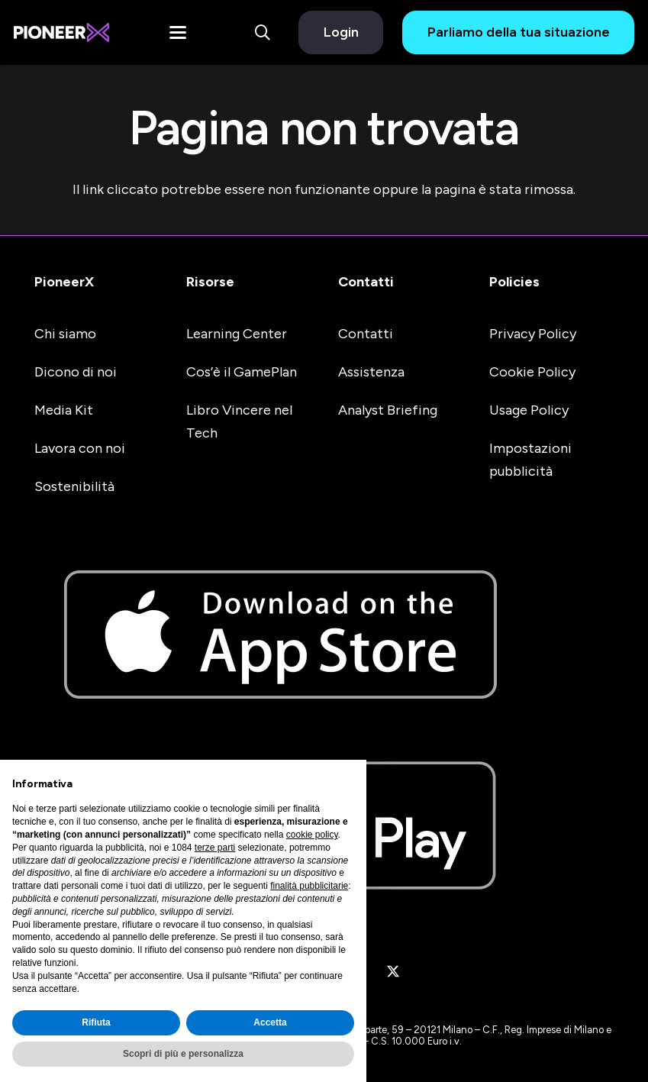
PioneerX (64, 281)
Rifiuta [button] (96, 1022)
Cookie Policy (532, 371)
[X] (393, 972)
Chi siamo (65, 333)
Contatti (366, 281)
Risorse (210, 281)
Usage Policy (529, 410)
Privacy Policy (532, 333)
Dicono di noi (75, 371)
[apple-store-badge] (324, 634)
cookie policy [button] (312, 834)
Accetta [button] (269, 1022)
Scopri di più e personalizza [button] (183, 1053)
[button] (177, 32)
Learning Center (236, 333)
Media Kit (63, 410)
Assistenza (371, 371)
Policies (514, 281)
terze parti (215, 847)
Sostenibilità (74, 486)
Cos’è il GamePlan (241, 371)
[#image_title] (61, 32)
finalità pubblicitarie (309, 885)
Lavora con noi (79, 448)
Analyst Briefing (387, 410)
